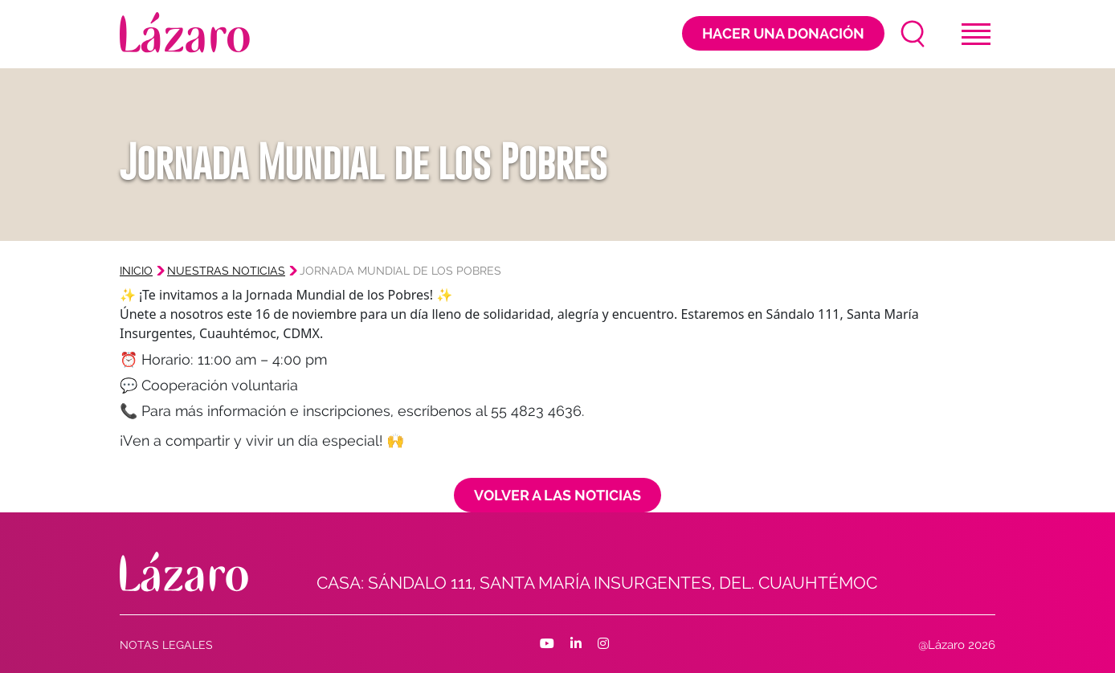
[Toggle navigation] (976, 34)
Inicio (136, 270)
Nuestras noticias (226, 270)
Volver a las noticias (557, 495)
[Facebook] (547, 644)
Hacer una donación (783, 33)
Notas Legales (166, 644)
